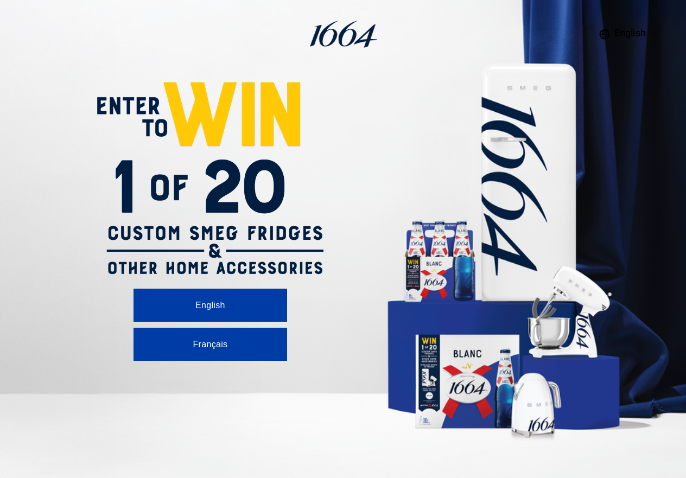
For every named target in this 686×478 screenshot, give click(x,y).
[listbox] (629, 33)
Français (210, 344)
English (210, 305)
